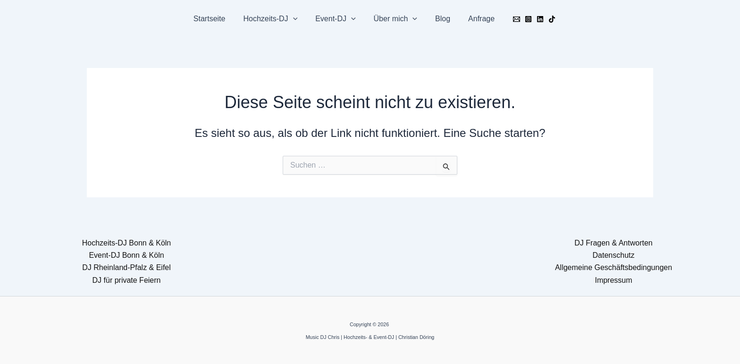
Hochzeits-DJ (274, 19)
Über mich (394, 19)
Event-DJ (337, 19)
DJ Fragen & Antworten (613, 243)
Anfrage (474, 19)
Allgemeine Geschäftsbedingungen (613, 267)
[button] (297, 19)
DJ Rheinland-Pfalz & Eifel (126, 267)
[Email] (508, 19)
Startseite (217, 19)
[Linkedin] (531, 19)
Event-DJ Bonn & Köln (126, 255)
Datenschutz (614, 255)
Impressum (613, 280)
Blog (438, 19)
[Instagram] (519, 19)
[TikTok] (543, 19)
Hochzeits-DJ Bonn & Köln (126, 243)
